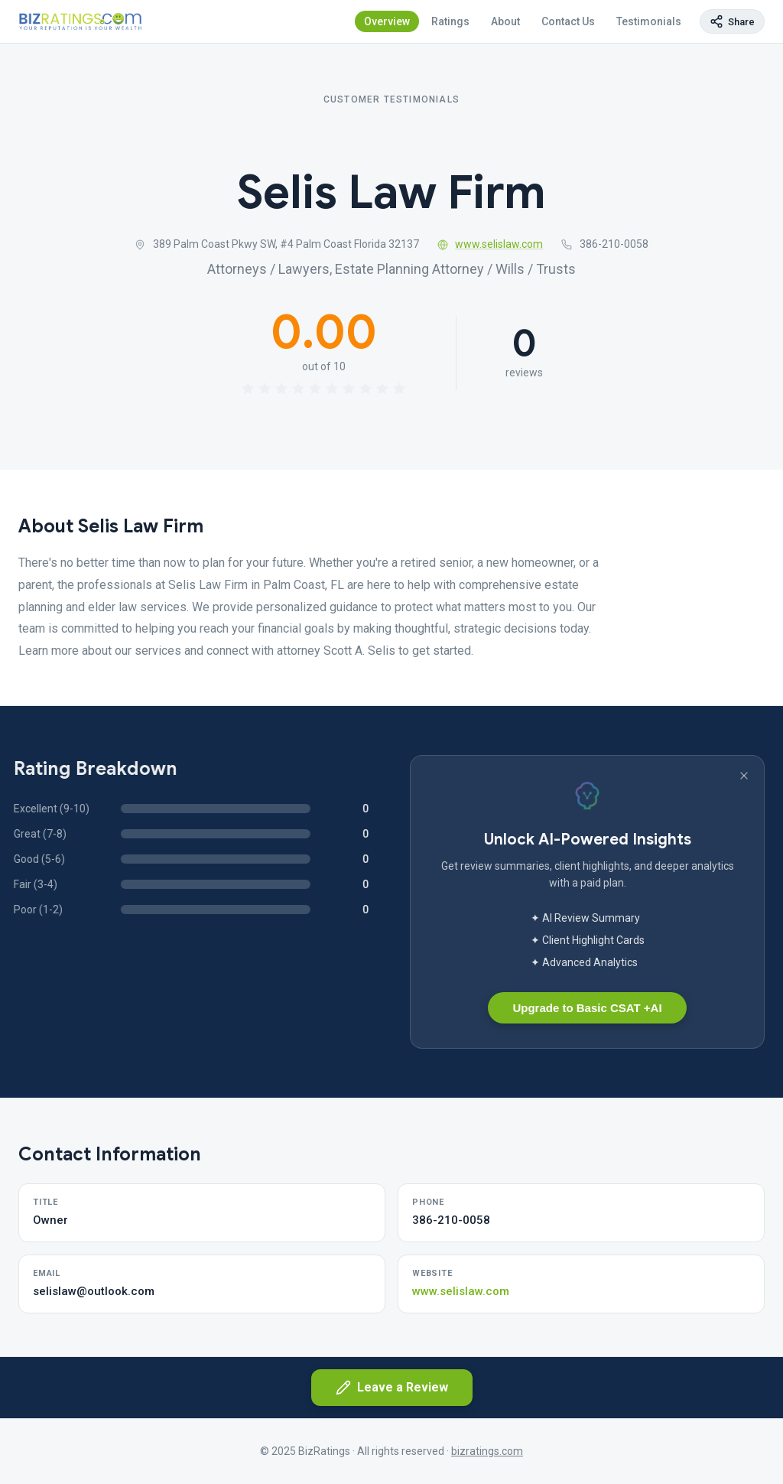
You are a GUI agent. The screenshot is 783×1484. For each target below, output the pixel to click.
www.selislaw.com (490, 244)
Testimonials (648, 21)
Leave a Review (392, 1387)
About (505, 21)
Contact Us (568, 21)
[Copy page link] (732, 21)
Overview (387, 21)
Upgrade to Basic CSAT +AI (586, 1007)
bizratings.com (487, 1451)
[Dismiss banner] (744, 775)
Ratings (450, 21)
